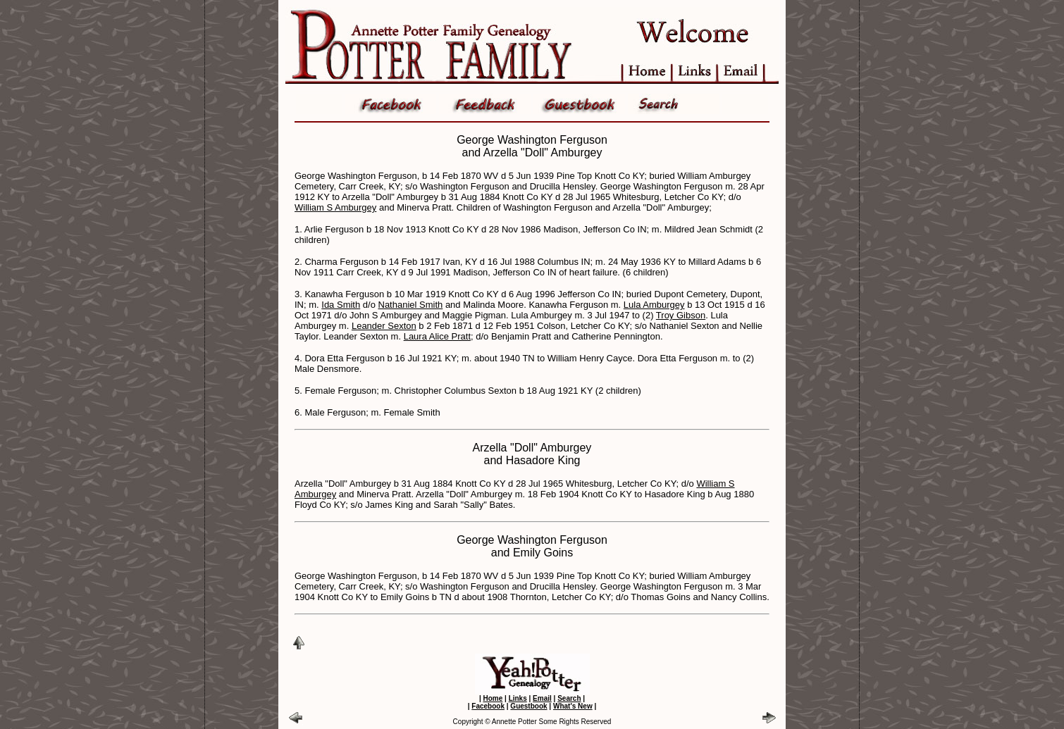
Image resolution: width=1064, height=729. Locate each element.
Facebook (488, 706)
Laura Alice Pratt (437, 336)
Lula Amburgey (654, 304)
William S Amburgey (335, 207)
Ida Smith (340, 304)
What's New (573, 706)
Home (492, 698)
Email (542, 698)
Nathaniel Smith (410, 304)
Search (569, 698)
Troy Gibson (680, 315)
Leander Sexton (384, 325)
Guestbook (528, 706)
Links (518, 698)
